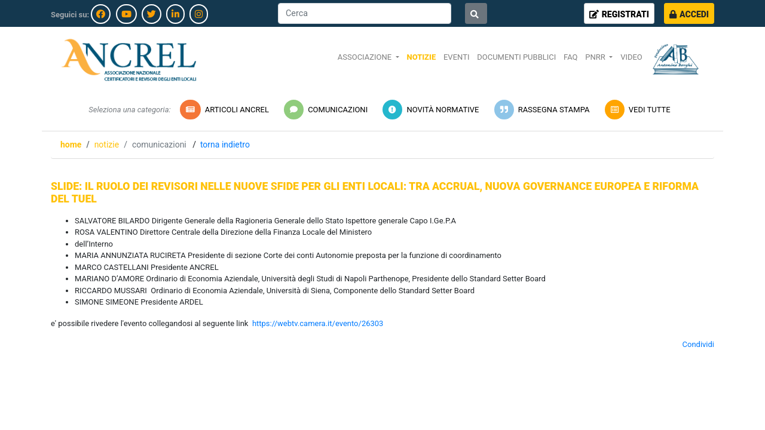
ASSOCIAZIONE (366, 57)
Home (70, 144)
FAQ (570, 57)
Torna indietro (225, 144)
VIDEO (631, 57)
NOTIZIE (421, 57)
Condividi (699, 344)
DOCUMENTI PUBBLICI (516, 57)
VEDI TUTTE (637, 109)
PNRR (596, 57)
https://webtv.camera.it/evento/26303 (318, 323)
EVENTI (456, 57)
